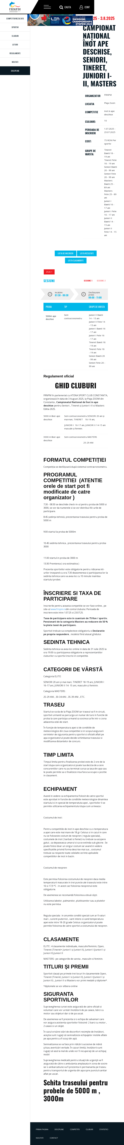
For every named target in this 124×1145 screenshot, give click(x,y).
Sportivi (15, 27)
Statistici (103, 1129)
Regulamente (15, 53)
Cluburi (15, 35)
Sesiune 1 (88, 280)
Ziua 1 (49, 271)
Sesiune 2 (101, 280)
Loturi (15, 44)
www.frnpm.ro (58, 609)
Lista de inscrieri (65, 253)
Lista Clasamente (76, 260)
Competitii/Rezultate (15, 18)
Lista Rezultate (87, 253)
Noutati (15, 61)
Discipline (59, 1129)
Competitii (75, 1129)
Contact (54, 1138)
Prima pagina (42, 1129)
